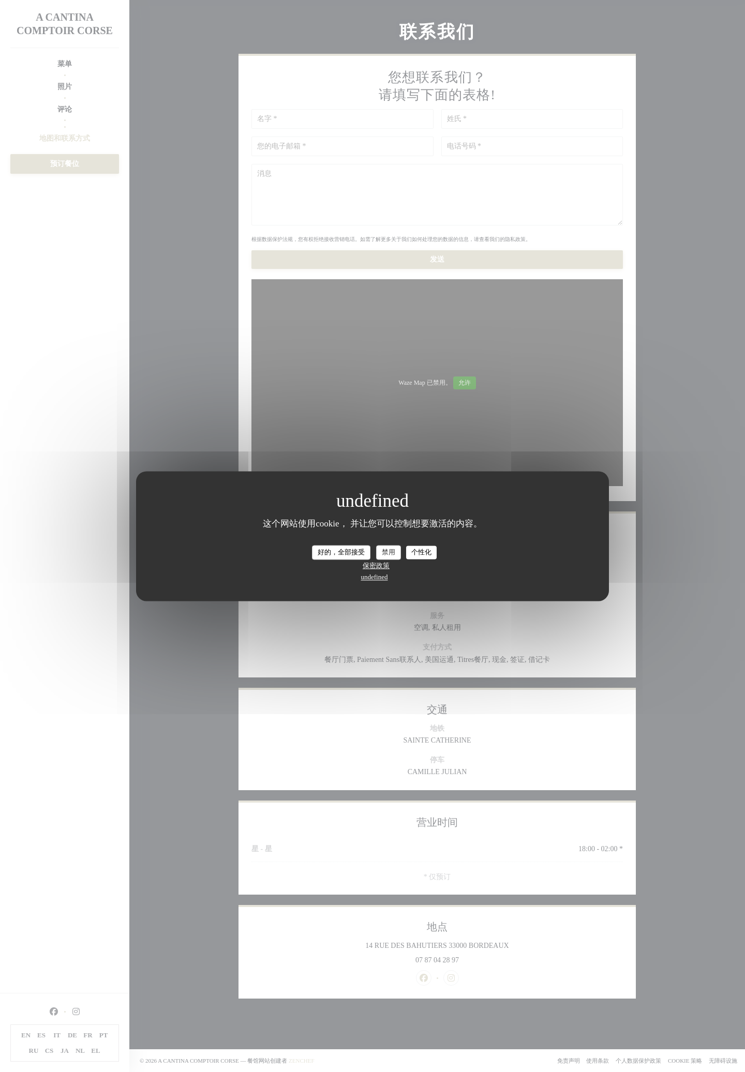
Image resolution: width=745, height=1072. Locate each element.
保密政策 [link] (376, 565)
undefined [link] (374, 577)
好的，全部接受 (341, 552)
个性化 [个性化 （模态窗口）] (421, 552)
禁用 (388, 552)
